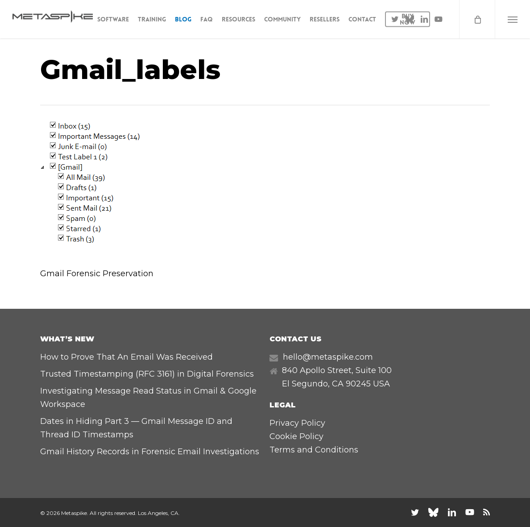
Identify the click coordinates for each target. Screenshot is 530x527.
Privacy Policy (297, 423)
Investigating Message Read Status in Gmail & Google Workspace (148, 397)
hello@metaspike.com (328, 357)
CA (338, 384)
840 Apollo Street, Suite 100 (337, 370)
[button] (512, 19)
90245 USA (368, 384)
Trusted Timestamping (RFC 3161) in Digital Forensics (147, 374)
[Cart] (477, 19)
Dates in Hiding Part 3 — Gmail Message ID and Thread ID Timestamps (136, 428)
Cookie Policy (296, 436)
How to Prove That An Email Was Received (126, 357)
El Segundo (305, 384)
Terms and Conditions (313, 450)
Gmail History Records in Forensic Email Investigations (149, 451)
